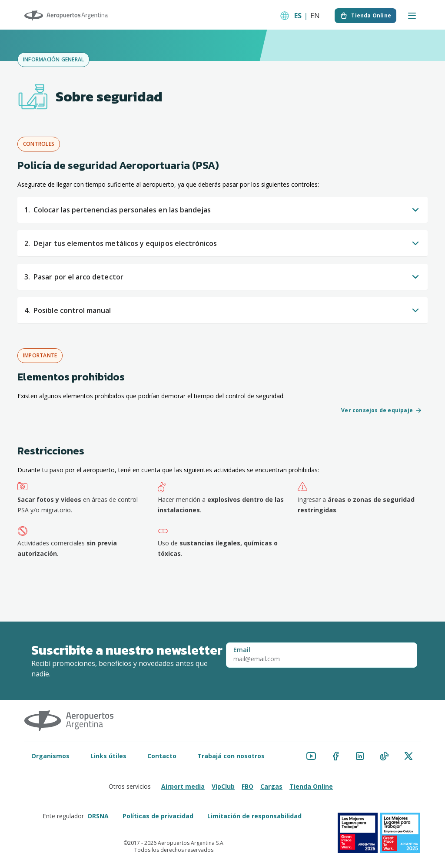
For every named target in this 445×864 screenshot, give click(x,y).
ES (298, 15)
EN (315, 15)
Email (241, 650)
